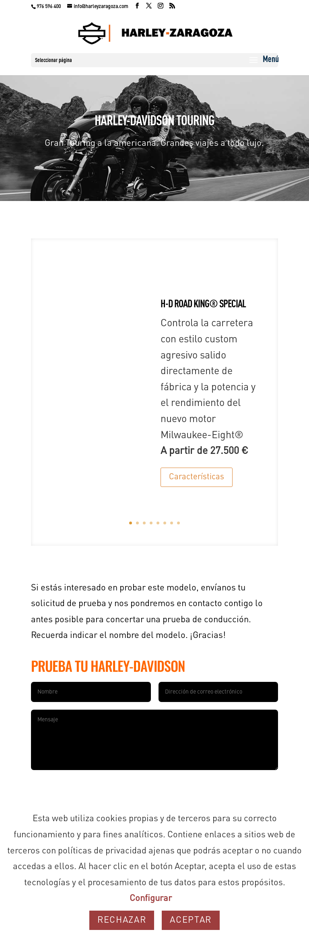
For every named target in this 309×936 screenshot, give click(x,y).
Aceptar (191, 920)
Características (196, 477)
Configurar (151, 898)
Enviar (258, 784)
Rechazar (121, 920)
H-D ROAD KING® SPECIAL (203, 304)
